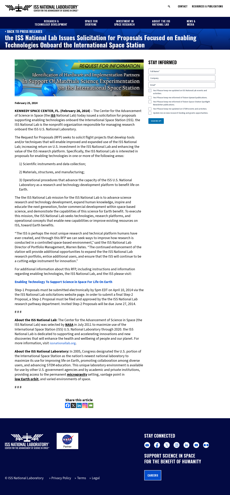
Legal (96, 478)
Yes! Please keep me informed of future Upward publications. (180, 97)
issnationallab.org (63, 343)
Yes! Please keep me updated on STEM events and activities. (180, 108)
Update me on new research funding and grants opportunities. (180, 113)
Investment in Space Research (124, 22)
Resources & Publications (207, 6)
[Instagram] (85, 405)
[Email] (90, 405)
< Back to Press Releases (24, 31)
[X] (73, 405)
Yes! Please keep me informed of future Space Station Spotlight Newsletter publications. (181, 103)
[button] (169, 6)
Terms (81, 478)
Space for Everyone (91, 22)
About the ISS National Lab (161, 22)
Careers (153, 475)
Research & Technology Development (51, 22)
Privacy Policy (61, 478)
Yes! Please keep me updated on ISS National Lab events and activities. (180, 92)
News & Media (191, 22)
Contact (183, 6)
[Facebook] (67, 405)
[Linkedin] (79, 405)
